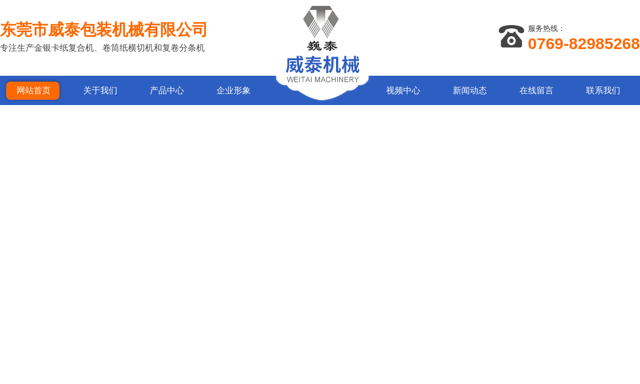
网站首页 (34, 90)
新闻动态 (470, 90)
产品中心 (167, 90)
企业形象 (234, 90)
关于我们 (100, 90)
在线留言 (536, 90)
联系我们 (603, 90)
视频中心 (403, 90)
